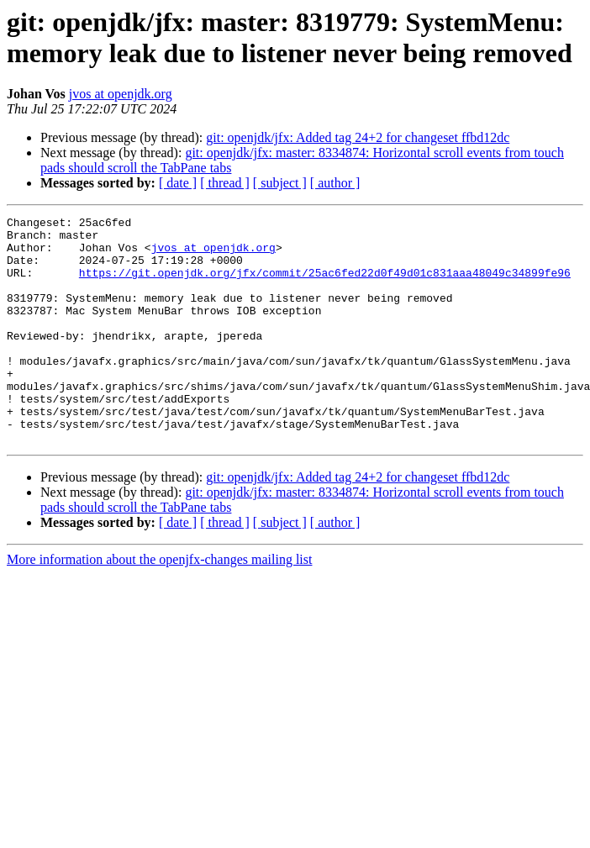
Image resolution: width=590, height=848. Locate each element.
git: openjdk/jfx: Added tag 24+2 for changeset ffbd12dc (357, 137)
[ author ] (335, 183)
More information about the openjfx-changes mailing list (159, 605)
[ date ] (178, 183)
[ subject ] (280, 183)
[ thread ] (225, 183)
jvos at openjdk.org (120, 94)
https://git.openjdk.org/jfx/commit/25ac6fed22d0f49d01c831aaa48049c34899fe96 (325, 284)
